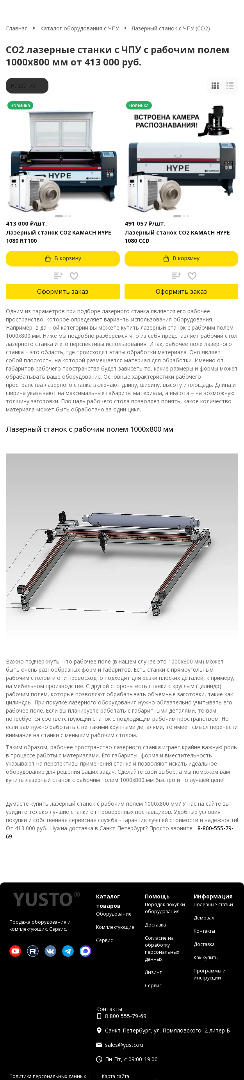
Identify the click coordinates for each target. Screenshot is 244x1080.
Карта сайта (115, 1076)
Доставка (155, 924)
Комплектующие (115, 927)
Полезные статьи (213, 904)
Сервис (104, 940)
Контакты (204, 931)
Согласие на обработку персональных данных (162, 948)
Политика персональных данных (47, 1076)
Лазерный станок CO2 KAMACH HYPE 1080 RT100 (58, 236)
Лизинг (153, 972)
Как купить (206, 957)
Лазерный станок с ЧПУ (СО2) (171, 28)
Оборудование (114, 914)
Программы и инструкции (210, 974)
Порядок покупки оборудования (165, 908)
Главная (17, 28)
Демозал (204, 917)
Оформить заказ (62, 291)
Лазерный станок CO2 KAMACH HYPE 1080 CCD (177, 236)
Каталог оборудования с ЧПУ (79, 28)
